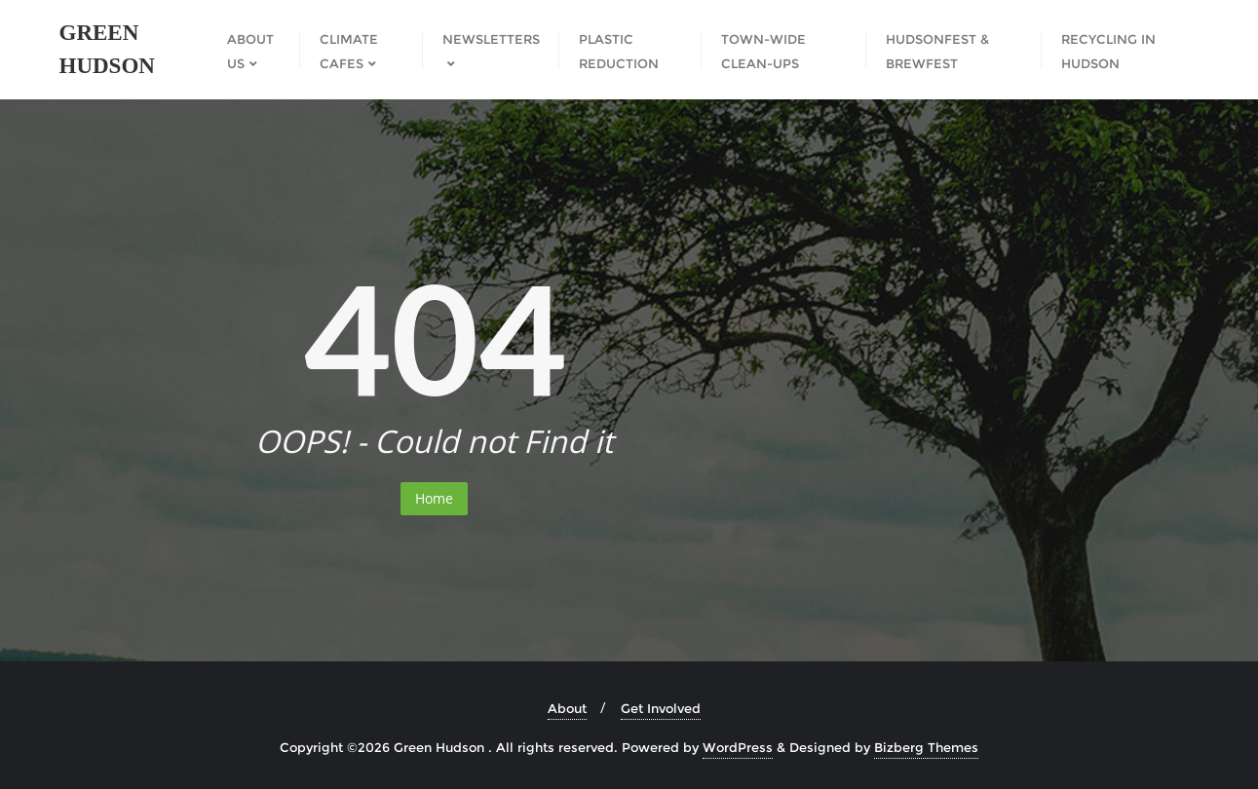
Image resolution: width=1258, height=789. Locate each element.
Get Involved (661, 708)
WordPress (738, 747)
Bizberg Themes (926, 747)
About (567, 708)
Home (434, 498)
